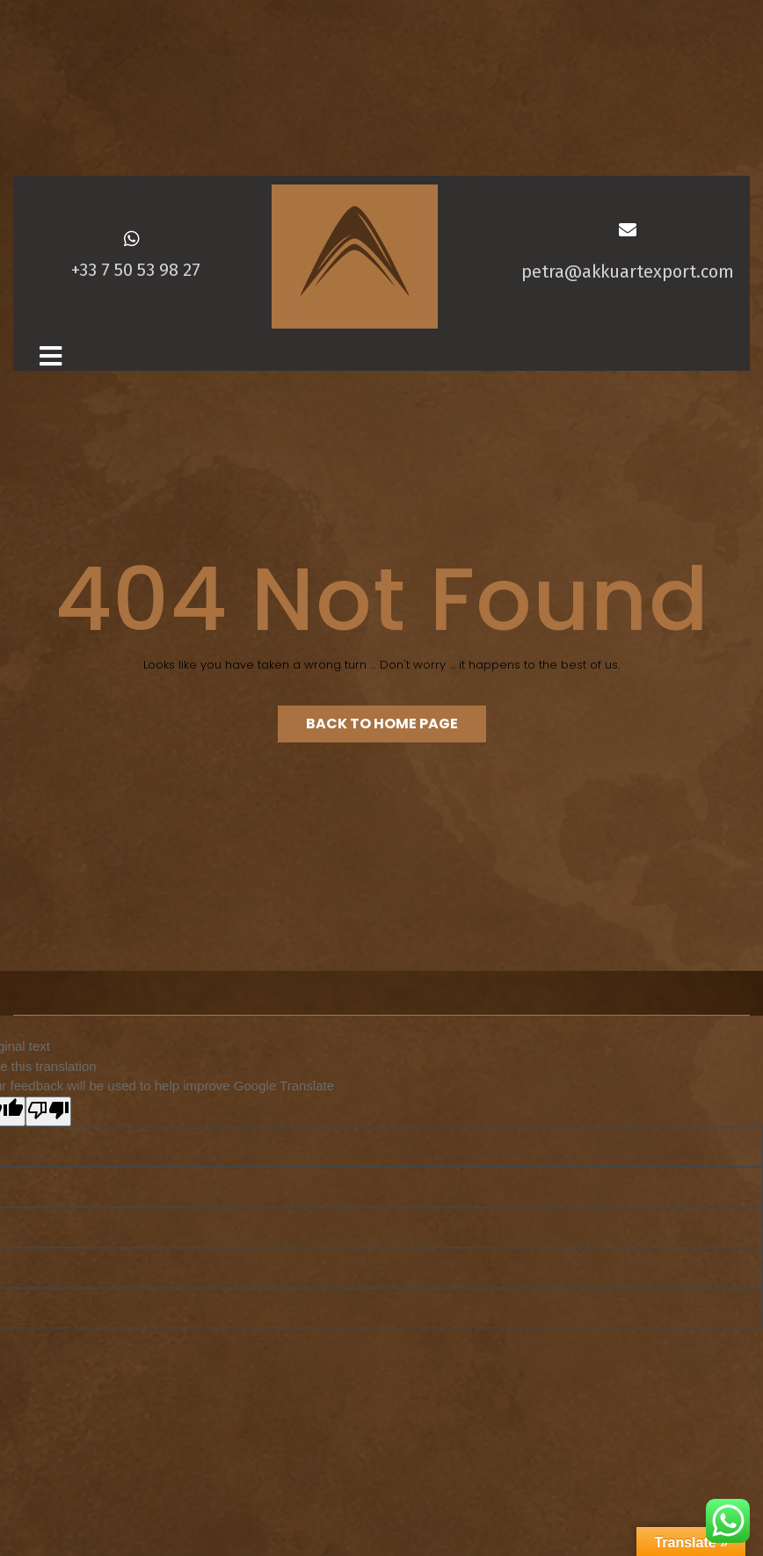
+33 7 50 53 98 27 (135, 269)
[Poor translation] (48, 1111)
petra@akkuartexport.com (626, 271)
